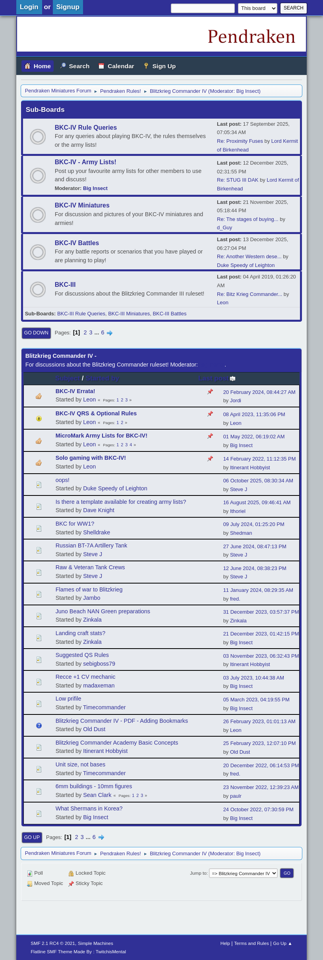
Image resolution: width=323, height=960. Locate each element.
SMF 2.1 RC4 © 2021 (53, 943)
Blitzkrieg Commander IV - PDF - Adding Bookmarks (122, 721)
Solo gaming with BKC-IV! (91, 458)
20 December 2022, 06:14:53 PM (261, 765)
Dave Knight (98, 510)
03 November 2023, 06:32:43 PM (261, 656)
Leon (222, 302)
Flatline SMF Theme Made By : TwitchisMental (78, 951)
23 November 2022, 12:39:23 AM (261, 787)
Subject (67, 378)
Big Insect (247, 91)
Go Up (32, 837)
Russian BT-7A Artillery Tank (92, 545)
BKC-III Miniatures (129, 314)
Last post (217, 378)
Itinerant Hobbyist (250, 467)
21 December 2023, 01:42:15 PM (261, 634)
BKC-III (65, 284)
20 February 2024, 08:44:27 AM (259, 392)
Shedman (241, 533)
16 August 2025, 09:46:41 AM (257, 502)
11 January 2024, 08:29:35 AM (258, 590)
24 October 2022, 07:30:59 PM (258, 809)
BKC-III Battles (169, 314)
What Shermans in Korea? (89, 808)
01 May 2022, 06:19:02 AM (254, 437)
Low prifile (68, 698)
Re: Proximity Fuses (240, 141)
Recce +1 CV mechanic (86, 677)
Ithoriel (238, 511)
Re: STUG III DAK (237, 180)
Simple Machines (95, 943)
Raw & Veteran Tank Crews (90, 567)
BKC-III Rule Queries (81, 314)
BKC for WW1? (75, 523)
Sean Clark (97, 795)
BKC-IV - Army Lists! (85, 162)
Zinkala (92, 619)
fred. (235, 599)
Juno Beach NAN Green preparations (103, 611)
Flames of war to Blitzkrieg (89, 589)
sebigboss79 (99, 663)
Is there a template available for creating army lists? (121, 502)
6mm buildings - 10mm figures (94, 786)
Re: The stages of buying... (248, 219)
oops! (63, 480)
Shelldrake (96, 532)
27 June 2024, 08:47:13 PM (254, 546)
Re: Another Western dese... (249, 256)
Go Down (36, 333)
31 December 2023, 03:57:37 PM (261, 612)
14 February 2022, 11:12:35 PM (259, 459)
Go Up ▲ (282, 943)
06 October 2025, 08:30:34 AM (258, 481)
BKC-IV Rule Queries (86, 127)
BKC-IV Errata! (75, 391)
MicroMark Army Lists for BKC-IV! (101, 435)
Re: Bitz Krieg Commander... (249, 294)
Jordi (235, 400)
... (97, 332)
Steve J (238, 489)
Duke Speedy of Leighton (246, 265)
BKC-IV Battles (77, 243)
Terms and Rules (251, 943)
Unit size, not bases (81, 764)
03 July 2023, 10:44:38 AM (253, 678)
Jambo (91, 598)
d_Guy (224, 227)
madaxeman (98, 685)
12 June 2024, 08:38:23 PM (254, 568)
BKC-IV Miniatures (82, 205)
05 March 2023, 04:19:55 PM (256, 700)
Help (225, 943)
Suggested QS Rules (82, 655)
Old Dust (94, 729)
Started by (102, 378)
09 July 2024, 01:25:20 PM (253, 524)
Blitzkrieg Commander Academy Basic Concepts (117, 742)
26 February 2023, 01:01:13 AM (259, 721)
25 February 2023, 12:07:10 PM (259, 743)
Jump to (198, 873)
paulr (236, 796)
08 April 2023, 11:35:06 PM (254, 414)
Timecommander (104, 707)
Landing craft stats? (81, 633)
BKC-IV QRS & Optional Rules (96, 413)
